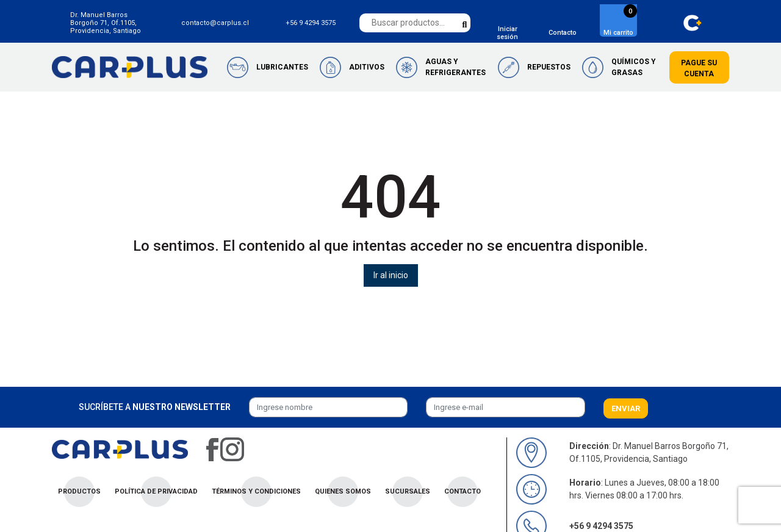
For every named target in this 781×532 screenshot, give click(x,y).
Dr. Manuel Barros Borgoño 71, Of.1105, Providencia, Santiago (105, 23)
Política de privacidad (156, 491)
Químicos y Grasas (633, 67)
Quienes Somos (343, 491)
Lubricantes (282, 67)
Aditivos (366, 67)
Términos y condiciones (256, 491)
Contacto (563, 33)
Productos (79, 491)
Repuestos (548, 67)
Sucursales (407, 491)
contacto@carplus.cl (215, 23)
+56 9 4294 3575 (311, 23)
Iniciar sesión (507, 33)
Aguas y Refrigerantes (455, 67)
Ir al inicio (390, 275)
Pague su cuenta (699, 68)
